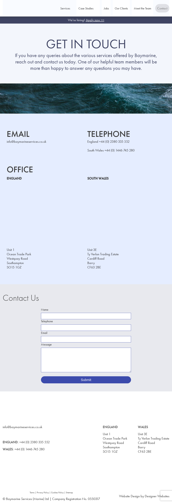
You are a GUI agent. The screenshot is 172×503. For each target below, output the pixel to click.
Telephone (47, 321)
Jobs (112, 8)
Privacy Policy (43, 492)
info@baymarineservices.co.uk (26, 141)
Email (44, 333)
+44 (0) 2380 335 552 (114, 141)
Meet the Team (140, 8)
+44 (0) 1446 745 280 (119, 150)
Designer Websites (157, 496)
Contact (160, 8)
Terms (32, 492)
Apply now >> (95, 20)
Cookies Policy (57, 492)
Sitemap (69, 492)
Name (44, 309)
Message (46, 344)
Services (77, 8)
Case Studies (98, 8)
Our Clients (123, 8)
